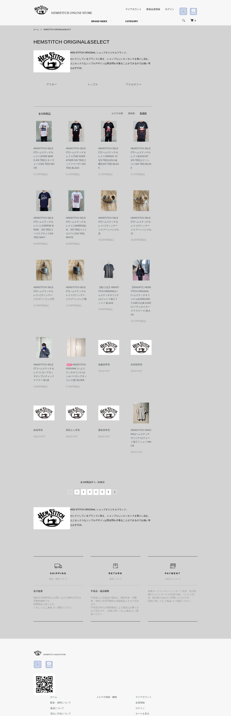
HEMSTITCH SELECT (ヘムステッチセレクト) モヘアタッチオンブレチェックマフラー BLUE (43, 372)
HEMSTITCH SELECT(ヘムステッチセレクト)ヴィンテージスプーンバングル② (108, 226)
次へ (114, 491)
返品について (110, 662)
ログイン (169, 9)
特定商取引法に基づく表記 (117, 673)
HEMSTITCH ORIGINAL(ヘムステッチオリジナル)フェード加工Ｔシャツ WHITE (141, 438)
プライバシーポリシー (115, 679)
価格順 (131, 113)
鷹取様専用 (104, 430)
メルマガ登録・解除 (156, 651)
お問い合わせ (188, 673)
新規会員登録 (153, 9)
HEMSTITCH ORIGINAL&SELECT (59, 29)
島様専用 (38, 430)
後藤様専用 (104, 364)
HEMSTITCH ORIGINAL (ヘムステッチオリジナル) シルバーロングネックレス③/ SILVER (76, 372)
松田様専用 (136, 364)
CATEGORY (131, 21)
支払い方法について (114, 668)
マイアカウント (133, 9)
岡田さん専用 (73, 430)
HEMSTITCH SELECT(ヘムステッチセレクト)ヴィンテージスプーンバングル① (141, 226)
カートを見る (188, 668)
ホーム (36, 29)
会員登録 (186, 657)
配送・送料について (114, 657)
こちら (49, 607)
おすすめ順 (117, 113)
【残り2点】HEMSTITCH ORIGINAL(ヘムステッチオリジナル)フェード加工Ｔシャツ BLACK (108, 295)
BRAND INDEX (99, 21)
